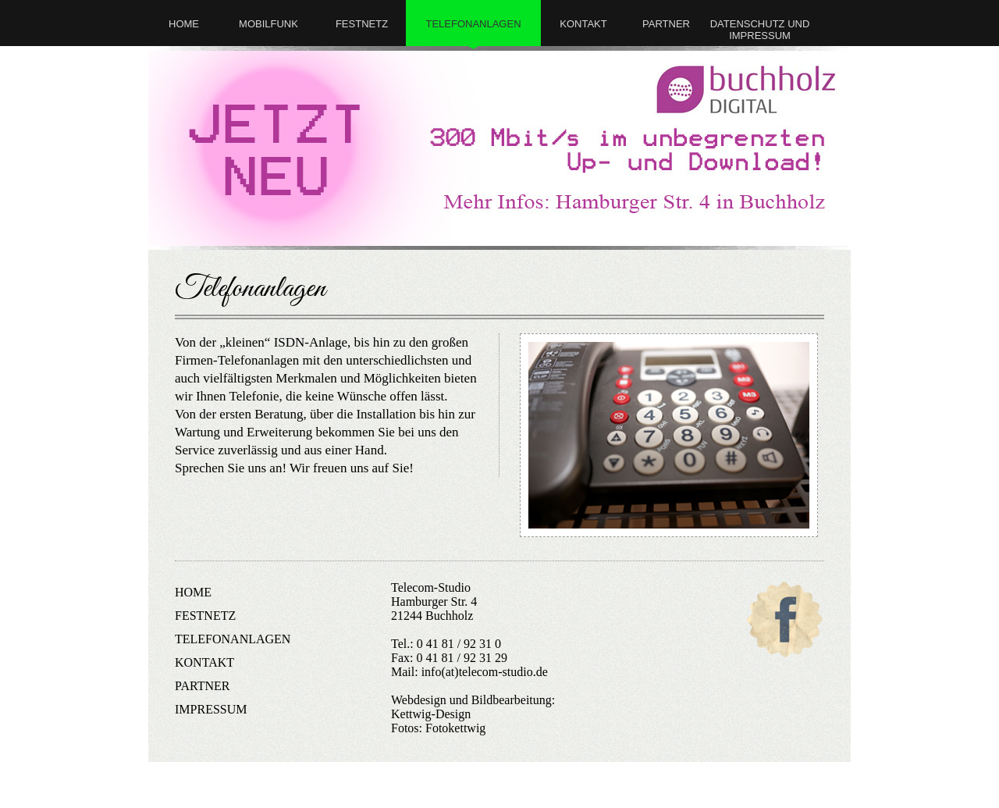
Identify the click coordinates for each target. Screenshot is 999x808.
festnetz (362, 24)
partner (666, 24)
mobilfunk (268, 24)
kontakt (583, 24)
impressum (211, 709)
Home (184, 24)
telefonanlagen (473, 24)
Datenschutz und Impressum (760, 29)
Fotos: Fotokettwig (438, 728)
